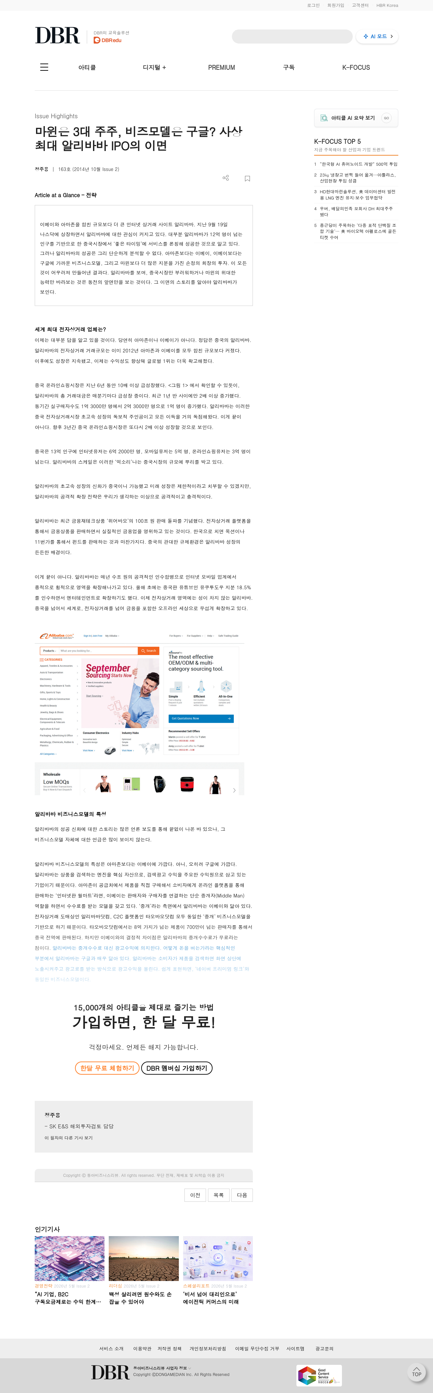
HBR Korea (387, 5)
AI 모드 (379, 36)
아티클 (87, 67)
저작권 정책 (170, 1348)
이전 (195, 1195)
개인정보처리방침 (208, 1348)
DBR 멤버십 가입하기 (177, 1068)
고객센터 (360, 5)
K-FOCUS (356, 67)
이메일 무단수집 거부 (257, 1348)
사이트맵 (295, 1348)
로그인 (313, 5)
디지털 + (154, 67)
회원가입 (335, 5)
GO (386, 118)
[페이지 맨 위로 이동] (418, 1374)
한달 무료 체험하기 (107, 1068)
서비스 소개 (111, 1348)
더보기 (225, 178)
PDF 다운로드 (236, 178)
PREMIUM (221, 67)
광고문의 (324, 1348)
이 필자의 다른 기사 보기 (69, 1138)
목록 (219, 1195)
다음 (242, 1195)
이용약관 (142, 1348)
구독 (289, 67)
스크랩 (247, 178)
